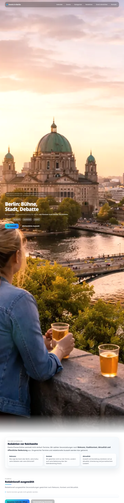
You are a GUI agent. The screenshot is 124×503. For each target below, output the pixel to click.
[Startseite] (14, 4)
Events (68, 4)
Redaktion (88, 4)
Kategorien (78, 4)
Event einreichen (101, 4)
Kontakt (113, 4)
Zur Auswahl (12, 226)
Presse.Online (40, 195)
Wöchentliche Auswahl (30, 226)
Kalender (59, 4)
